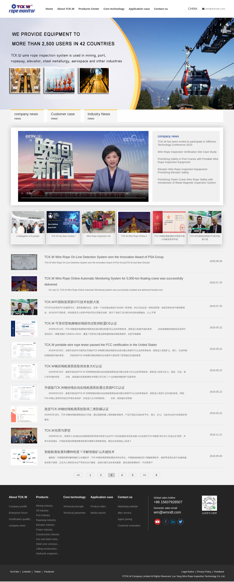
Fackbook (49, 572)
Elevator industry (45, 525)
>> (144, 475)
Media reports (98, 513)
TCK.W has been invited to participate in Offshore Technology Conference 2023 (187, 143)
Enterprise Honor (18, 513)
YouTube (14, 572)
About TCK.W (65, 8)
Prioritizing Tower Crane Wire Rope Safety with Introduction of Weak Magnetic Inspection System (187, 181)
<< (78, 475)
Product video (98, 507)
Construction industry (47, 535)
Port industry (43, 515)
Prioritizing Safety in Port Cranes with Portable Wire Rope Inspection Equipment (188, 160)
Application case (139, 8)
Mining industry (44, 506)
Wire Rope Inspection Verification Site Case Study (187, 151)
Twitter (37, 572)
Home (49, 8)
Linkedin (26, 572)
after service (124, 513)
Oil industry (42, 511)
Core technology (114, 8)
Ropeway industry (46, 520)
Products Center (89, 8)
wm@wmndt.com (215, 8)
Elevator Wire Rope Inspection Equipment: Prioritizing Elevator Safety (183, 171)
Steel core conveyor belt (49, 544)
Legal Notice (187, 572)
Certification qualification (22, 519)
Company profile (18, 507)
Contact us (161, 8)
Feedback (219, 572)
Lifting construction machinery (52, 549)
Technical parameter (74, 513)
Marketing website (128, 507)
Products (42, 497)
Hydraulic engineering (48, 554)
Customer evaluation (129, 526)
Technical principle (73, 507)
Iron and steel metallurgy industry (54, 539)
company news (17, 526)
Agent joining (125, 519)
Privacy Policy (204, 572)
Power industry (44, 530)
